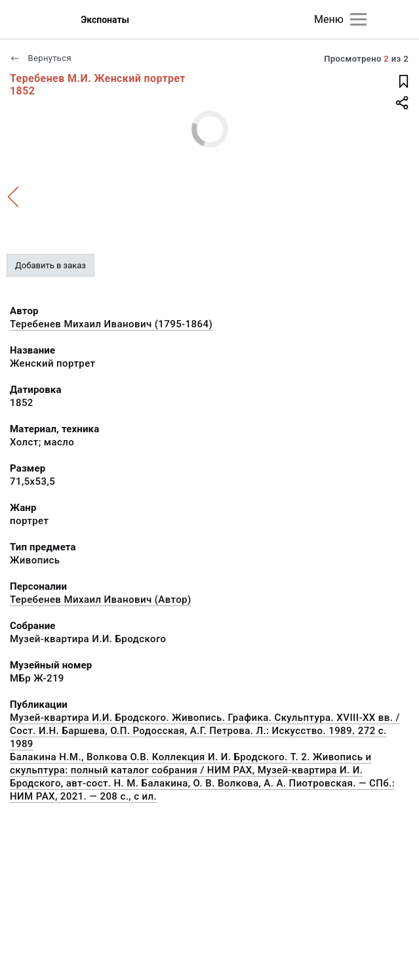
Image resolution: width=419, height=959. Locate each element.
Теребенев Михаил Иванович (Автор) (100, 599)
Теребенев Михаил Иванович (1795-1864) (111, 324)
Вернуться (40, 58)
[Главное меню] (358, 19)
